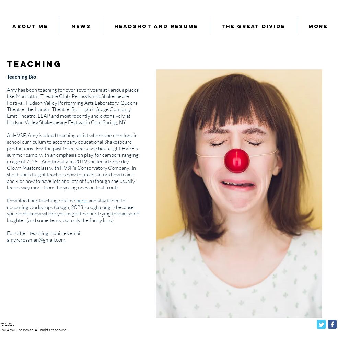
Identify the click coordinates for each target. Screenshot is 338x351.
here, (82, 200)
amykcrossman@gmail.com (36, 239)
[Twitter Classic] (321, 324)
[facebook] (332, 324)
